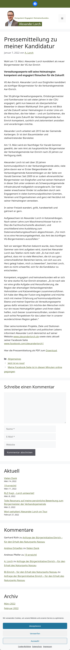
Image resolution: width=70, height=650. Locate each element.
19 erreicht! (10, 485)
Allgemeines (14, 358)
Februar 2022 (11, 608)
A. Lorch (8, 561)
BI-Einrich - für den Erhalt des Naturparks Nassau (30, 571)
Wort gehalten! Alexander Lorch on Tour (25, 511)
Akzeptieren (35, 626)
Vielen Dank (10, 478)
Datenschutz (37, 646)
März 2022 (9, 603)
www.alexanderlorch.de (26, 336)
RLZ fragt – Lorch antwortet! (19, 493)
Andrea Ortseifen (13, 548)
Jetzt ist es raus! (16, 363)
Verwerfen (35, 633)
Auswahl (35, 641)
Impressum (47, 646)
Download (51, 350)
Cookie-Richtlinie (24, 646)
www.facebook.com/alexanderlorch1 (24, 343)
